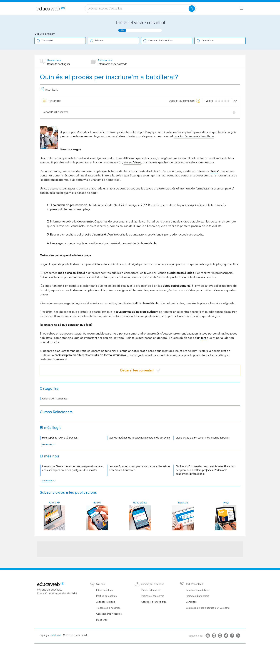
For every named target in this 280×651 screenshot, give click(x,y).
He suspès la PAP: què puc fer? (60, 437)
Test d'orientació (194, 584)
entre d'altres (132, 162)
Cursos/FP (47, 40)
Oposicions (208, 40)
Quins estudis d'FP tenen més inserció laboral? (202, 437)
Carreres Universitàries (160, 40)
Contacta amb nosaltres (109, 613)
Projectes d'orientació (197, 596)
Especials (183, 502)
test (203, 338)
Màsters (99, 40)
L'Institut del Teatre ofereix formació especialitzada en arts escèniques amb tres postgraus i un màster (72, 468)
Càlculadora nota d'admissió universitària (207, 608)
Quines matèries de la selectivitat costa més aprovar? (139, 437)
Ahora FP (54, 502)
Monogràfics (140, 502)
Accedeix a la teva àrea (153, 602)
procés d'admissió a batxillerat (194, 136)
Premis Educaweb (150, 590)
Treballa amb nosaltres (108, 608)
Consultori (191, 602)
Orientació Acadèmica (55, 398)
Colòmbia (68, 635)
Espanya (44, 635)
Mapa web (102, 620)
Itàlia (77, 635)
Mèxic (85, 635)
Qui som (100, 584)
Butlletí (97, 502)
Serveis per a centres (152, 584)
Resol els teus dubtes (197, 590)
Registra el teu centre (152, 596)
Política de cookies (106, 596)
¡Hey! (226, 502)
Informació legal (104, 590)
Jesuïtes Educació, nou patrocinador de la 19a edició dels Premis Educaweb (139, 468)
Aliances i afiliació (105, 602)
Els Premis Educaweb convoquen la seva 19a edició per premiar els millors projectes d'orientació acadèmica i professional (206, 470)
